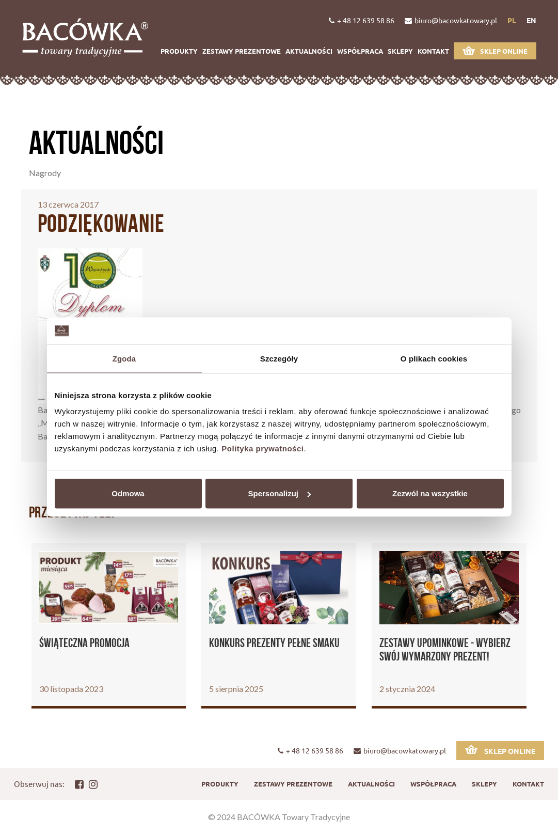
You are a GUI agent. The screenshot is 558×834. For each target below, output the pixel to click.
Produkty (179, 50)
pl (511, 20)
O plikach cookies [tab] (434, 358)
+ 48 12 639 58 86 (361, 20)
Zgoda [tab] (124, 358)
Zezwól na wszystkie (430, 493)
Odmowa (127, 493)
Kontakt (433, 50)
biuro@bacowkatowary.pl (451, 20)
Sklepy (400, 50)
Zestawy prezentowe (241, 50)
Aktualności (308, 50)
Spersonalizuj (279, 493)
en (531, 20)
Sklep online (495, 50)
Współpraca (360, 50)
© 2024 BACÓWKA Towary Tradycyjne (279, 817)
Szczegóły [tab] (279, 358)
